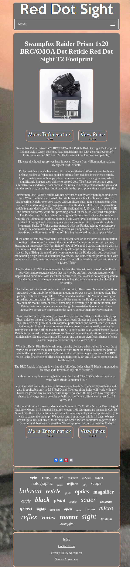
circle (26, 501)
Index (66, 539)
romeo (90, 509)
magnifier (103, 492)
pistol (59, 500)
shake (72, 501)
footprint (106, 501)
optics (82, 491)
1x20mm (86, 477)
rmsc (46, 477)
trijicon (72, 484)
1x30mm (106, 519)
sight (89, 516)
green (26, 508)
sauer (88, 499)
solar (78, 510)
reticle (53, 491)
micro (106, 507)
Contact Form (66, 546)
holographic (42, 483)
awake (60, 485)
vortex (48, 517)
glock (68, 493)
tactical (99, 477)
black (42, 499)
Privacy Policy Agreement (66, 552)
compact (73, 477)
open (68, 509)
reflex (29, 517)
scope (96, 483)
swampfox (66, 523)
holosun (30, 491)
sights (41, 509)
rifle (85, 484)
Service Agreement (66, 559)
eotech (59, 477)
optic (34, 477)
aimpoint (55, 509)
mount (69, 517)
